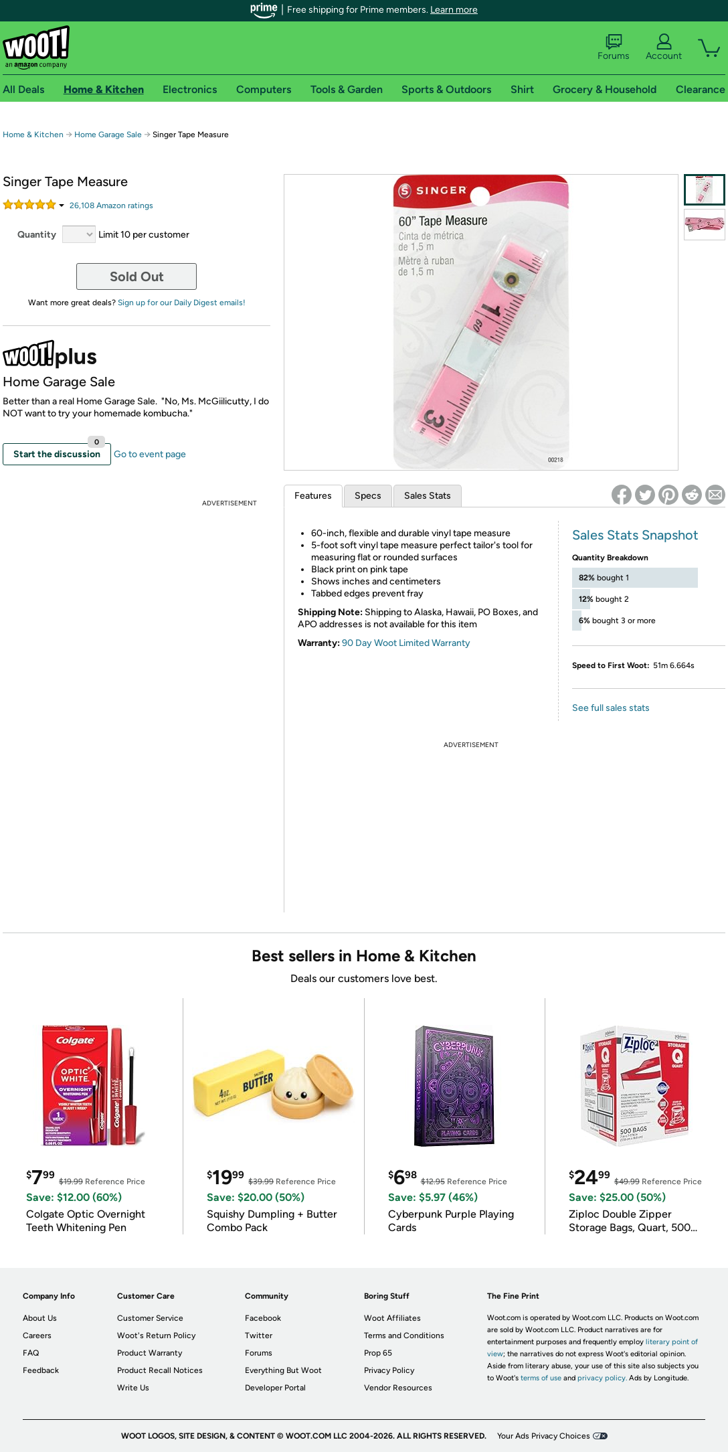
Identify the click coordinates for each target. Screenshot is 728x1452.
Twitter (258, 1335)
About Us (40, 1318)
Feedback (41, 1370)
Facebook (263, 1318)
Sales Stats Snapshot (635, 535)
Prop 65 (378, 1353)
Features (313, 495)
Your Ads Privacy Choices (543, 1436)
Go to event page (150, 454)
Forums (614, 47)
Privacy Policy (389, 1370)
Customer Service (150, 1318)
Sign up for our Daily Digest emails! (182, 302)
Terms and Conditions (404, 1335)
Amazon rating (111, 205)
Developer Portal (275, 1387)
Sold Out (137, 276)
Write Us (133, 1387)
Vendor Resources (398, 1387)
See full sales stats (611, 708)
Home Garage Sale (108, 134)
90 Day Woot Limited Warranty (406, 643)
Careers (37, 1335)
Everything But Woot (283, 1370)
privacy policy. (602, 1378)
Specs (368, 495)
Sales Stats (427, 495)
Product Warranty (149, 1353)
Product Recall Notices (160, 1370)
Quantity (36, 234)
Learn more (454, 9)
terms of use (541, 1378)
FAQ (31, 1353)
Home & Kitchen (33, 134)
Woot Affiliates (392, 1318)
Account (664, 47)
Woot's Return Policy (156, 1335)
